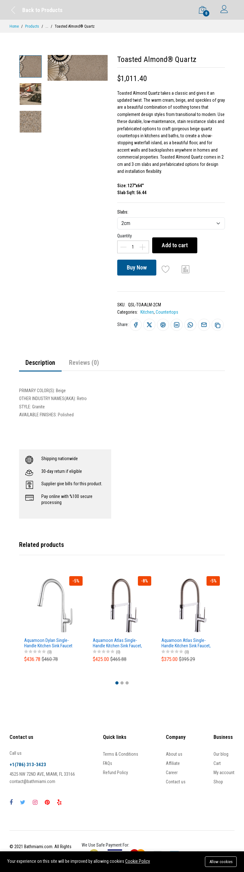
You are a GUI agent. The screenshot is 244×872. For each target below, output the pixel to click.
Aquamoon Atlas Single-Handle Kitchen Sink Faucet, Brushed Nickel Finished (117, 643)
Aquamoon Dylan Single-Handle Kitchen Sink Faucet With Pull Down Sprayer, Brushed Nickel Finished (48, 643)
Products (32, 26)
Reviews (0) (84, 362)
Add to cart (175, 245)
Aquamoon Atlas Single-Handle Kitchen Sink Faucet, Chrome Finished (186, 643)
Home (14, 26)
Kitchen (147, 312)
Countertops (167, 312)
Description (40, 362)
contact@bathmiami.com (32, 781)
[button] (117, 683)
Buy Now (137, 267)
